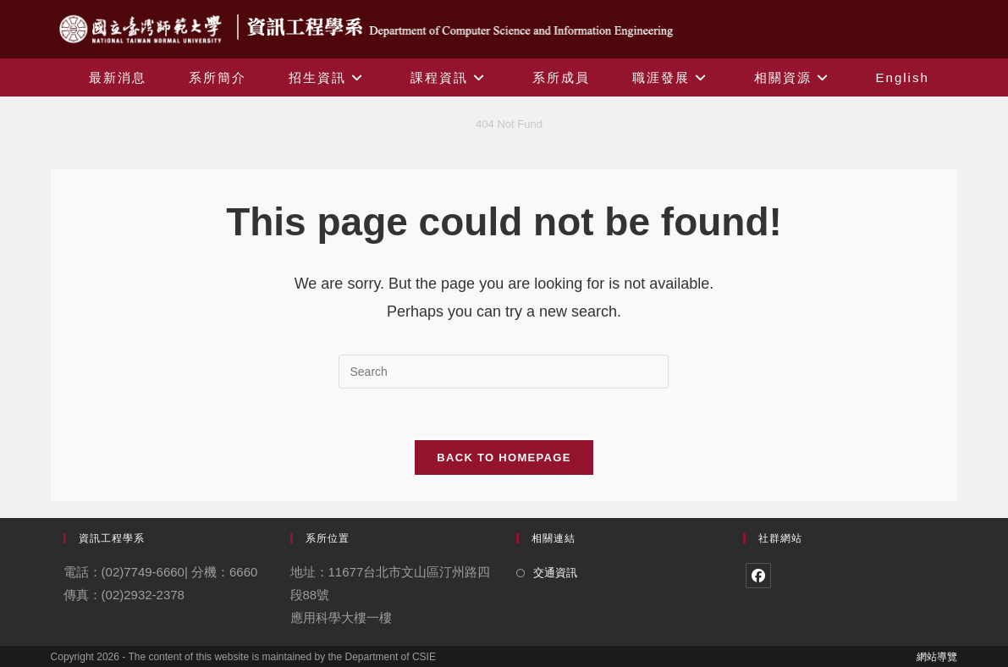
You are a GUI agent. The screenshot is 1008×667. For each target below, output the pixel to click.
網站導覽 (937, 657)
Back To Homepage (503, 457)
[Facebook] (758, 575)
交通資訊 (555, 572)
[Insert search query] (504, 372)
